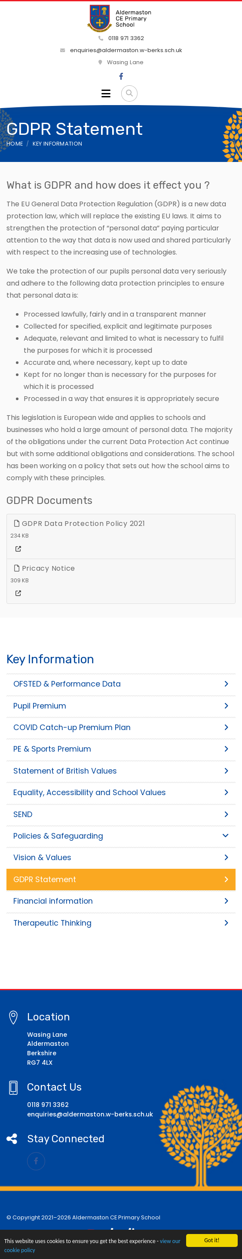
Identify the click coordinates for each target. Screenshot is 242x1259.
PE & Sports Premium (121, 749)
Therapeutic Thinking (121, 923)
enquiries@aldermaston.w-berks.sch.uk (121, 50)
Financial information (121, 901)
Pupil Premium (121, 706)
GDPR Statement (121, 879)
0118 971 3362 (121, 38)
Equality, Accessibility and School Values (121, 792)
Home (14, 143)
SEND (121, 814)
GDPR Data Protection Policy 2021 (79, 523)
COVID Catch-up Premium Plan (121, 727)
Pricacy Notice (44, 568)
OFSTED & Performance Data (121, 684)
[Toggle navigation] (106, 93)
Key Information (58, 143)
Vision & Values (121, 857)
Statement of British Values (121, 771)
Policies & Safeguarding (121, 836)
